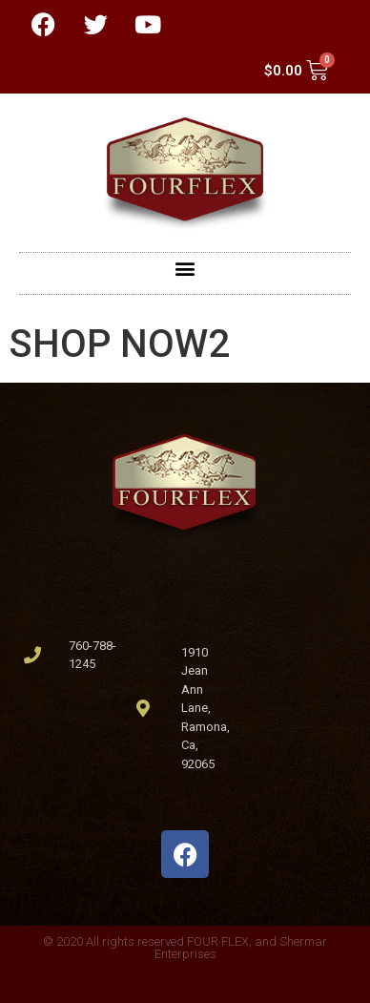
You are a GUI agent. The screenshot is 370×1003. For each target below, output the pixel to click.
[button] (185, 268)
